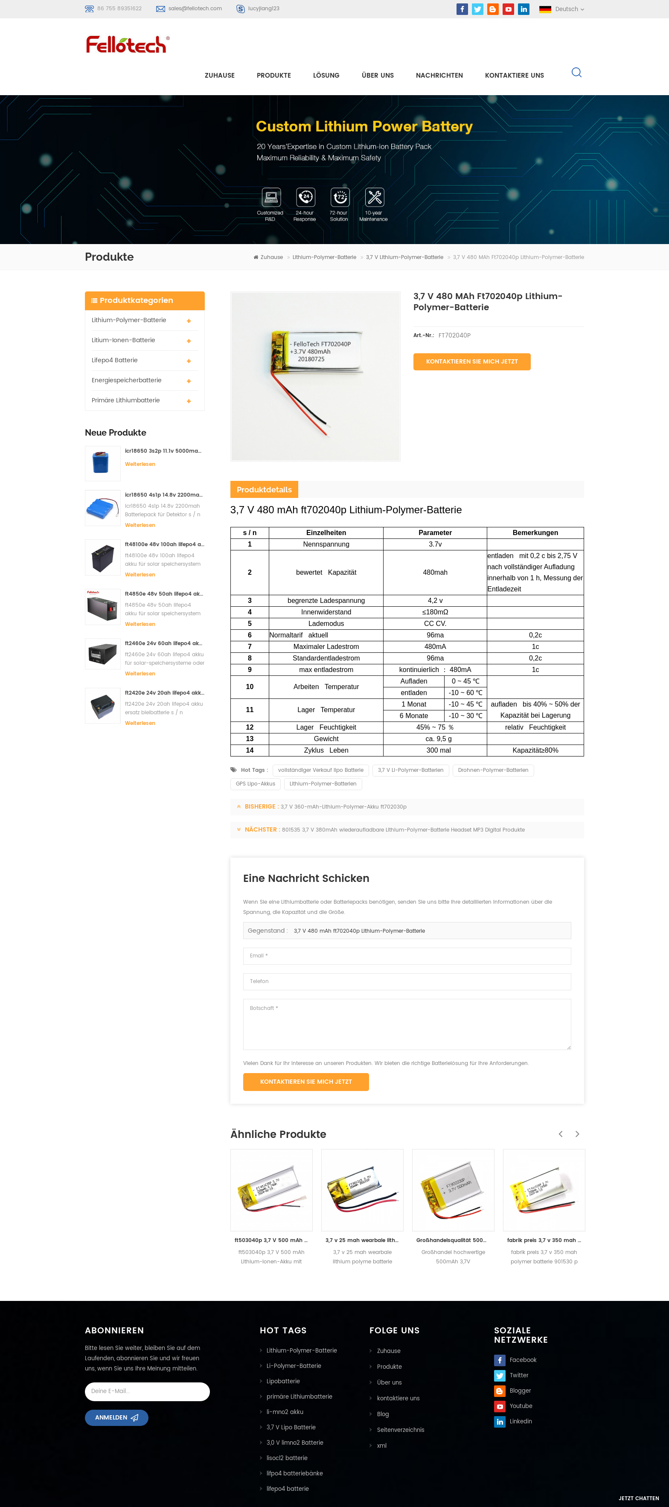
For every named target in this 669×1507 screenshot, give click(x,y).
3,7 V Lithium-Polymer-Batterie (404, 227)
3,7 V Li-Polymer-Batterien (411, 740)
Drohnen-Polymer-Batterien (493, 740)
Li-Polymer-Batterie (294, 1335)
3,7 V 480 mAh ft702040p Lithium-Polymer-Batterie (359, 900)
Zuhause (220, 43)
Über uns (378, 43)
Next (575, 1098)
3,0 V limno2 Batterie (295, 1412)
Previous (558, 1098)
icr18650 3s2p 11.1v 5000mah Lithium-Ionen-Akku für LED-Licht (165, 420)
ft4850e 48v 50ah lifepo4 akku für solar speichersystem (165, 563)
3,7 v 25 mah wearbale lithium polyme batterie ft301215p (362, 1210)
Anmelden (111, 1390)
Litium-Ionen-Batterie (123, 309)
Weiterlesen (140, 433)
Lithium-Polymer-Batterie (324, 227)
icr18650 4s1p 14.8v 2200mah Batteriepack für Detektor (165, 464)
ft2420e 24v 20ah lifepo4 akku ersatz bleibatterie (165, 662)
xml (381, 1412)
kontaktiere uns (514, 43)
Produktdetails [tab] (264, 458)
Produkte (274, 43)
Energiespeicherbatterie (127, 349)
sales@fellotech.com (195, 9)
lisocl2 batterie (287, 1427)
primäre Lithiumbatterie (126, 369)
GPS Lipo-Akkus (255, 753)
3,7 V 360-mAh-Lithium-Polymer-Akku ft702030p (344, 776)
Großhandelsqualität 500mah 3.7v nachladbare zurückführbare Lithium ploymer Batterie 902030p (453, 1210)
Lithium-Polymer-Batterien (323, 753)
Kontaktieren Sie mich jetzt (472, 331)
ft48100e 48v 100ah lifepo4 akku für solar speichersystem (165, 514)
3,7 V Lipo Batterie (291, 1397)
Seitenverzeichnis (400, 1397)
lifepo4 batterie (115, 329)
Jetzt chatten (624, 1499)
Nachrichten (439, 43)
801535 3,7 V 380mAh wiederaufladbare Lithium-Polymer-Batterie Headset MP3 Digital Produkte (403, 799)
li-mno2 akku (285, 1381)
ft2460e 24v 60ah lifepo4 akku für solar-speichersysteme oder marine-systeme (165, 613)
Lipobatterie (283, 1351)
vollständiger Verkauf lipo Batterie (321, 740)
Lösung (326, 43)
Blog (382, 1381)
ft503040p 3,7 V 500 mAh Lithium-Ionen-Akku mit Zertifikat (271, 1210)
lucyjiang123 (263, 9)
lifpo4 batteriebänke (295, 1443)
